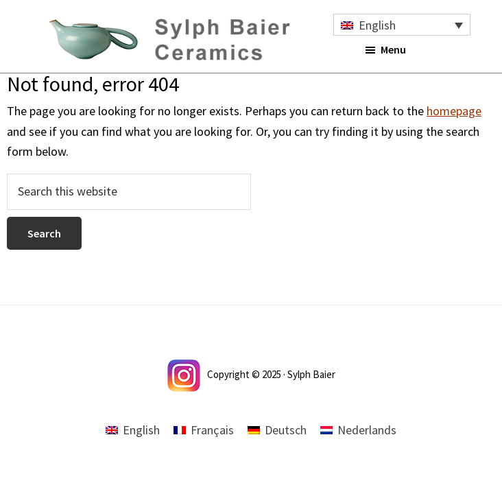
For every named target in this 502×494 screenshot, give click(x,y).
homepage (454, 111)
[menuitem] (401, 25)
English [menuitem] (377, 25)
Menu (393, 49)
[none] (401, 25)
